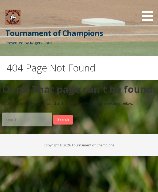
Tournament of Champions (54, 33)
